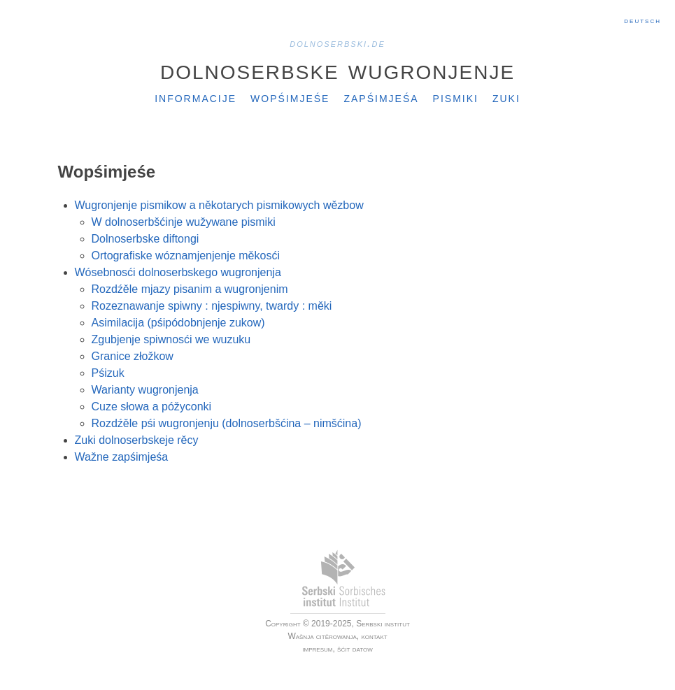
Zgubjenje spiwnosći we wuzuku (171, 339)
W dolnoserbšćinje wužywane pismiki (184, 222)
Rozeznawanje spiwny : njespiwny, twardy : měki (212, 306)
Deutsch (642, 20)
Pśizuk (108, 373)
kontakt (374, 636)
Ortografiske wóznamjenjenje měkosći (186, 255)
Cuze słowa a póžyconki (152, 406)
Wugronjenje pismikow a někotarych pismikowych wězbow (219, 205)
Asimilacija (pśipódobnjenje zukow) (178, 323)
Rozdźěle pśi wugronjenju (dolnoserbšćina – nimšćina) (227, 423)
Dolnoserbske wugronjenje (337, 69)
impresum (317, 649)
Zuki (506, 97)
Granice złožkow (132, 356)
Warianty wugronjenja (145, 390)
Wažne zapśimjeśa (122, 457)
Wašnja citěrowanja (321, 636)
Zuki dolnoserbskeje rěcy (137, 440)
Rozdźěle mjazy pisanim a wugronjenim (190, 289)
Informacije (195, 97)
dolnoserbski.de (337, 43)
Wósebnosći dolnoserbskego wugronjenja (178, 272)
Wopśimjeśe (289, 97)
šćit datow (355, 649)
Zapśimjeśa (380, 97)
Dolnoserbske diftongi (145, 239)
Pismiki (455, 97)
